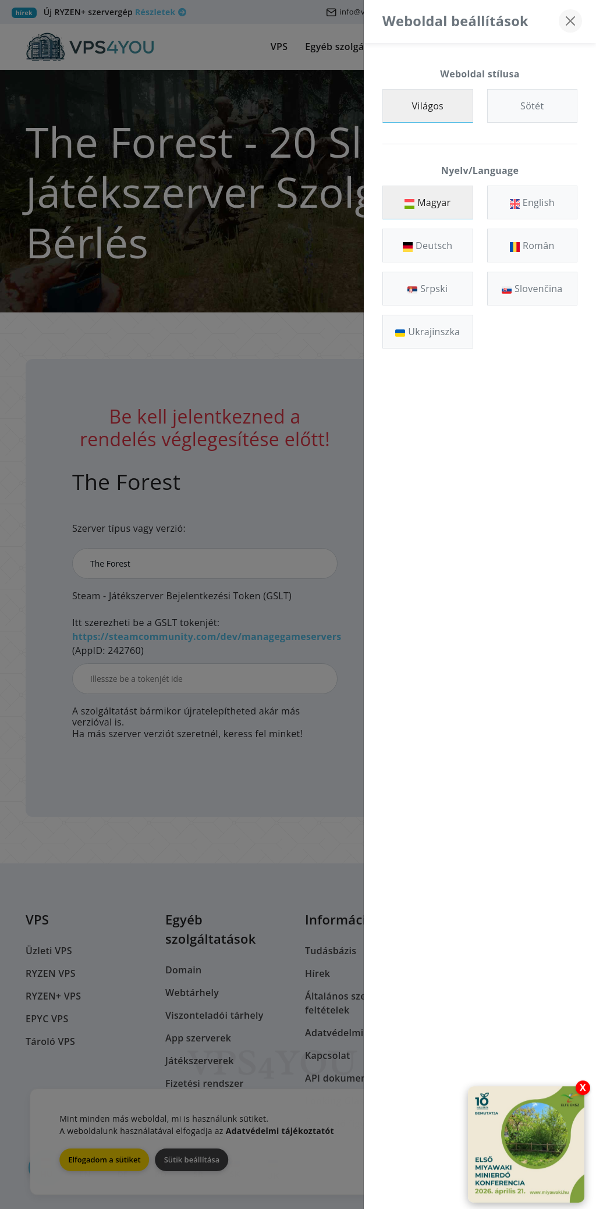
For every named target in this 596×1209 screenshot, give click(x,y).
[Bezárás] (570, 21)
